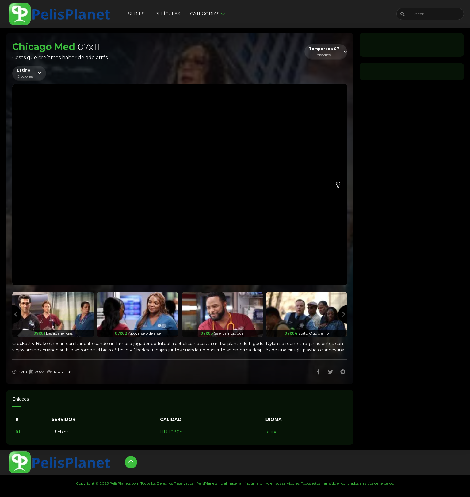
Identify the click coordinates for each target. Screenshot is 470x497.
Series (136, 14)
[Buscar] (430, 14)
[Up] (131, 462)
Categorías (205, 14)
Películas (167, 14)
